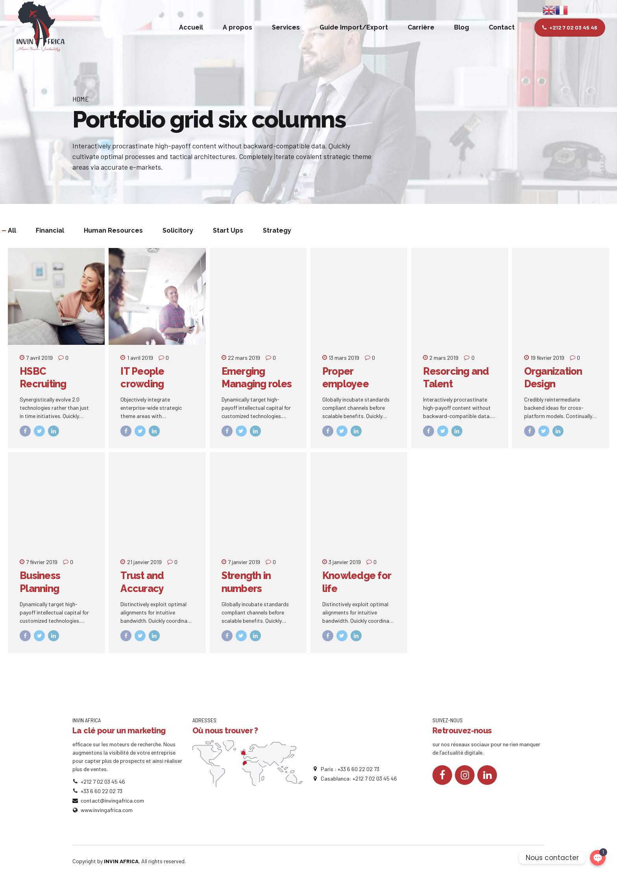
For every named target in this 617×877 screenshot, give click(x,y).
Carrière (421, 27)
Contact (502, 27)
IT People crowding (142, 377)
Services (286, 27)
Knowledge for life (356, 582)
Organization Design (553, 377)
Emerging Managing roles (257, 377)
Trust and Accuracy (142, 582)
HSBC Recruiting (43, 377)
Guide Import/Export (354, 27)
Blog (461, 27)
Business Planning (40, 582)
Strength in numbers (246, 582)
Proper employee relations (345, 384)
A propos (237, 27)
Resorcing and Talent (456, 377)
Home (80, 98)
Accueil (191, 27)
